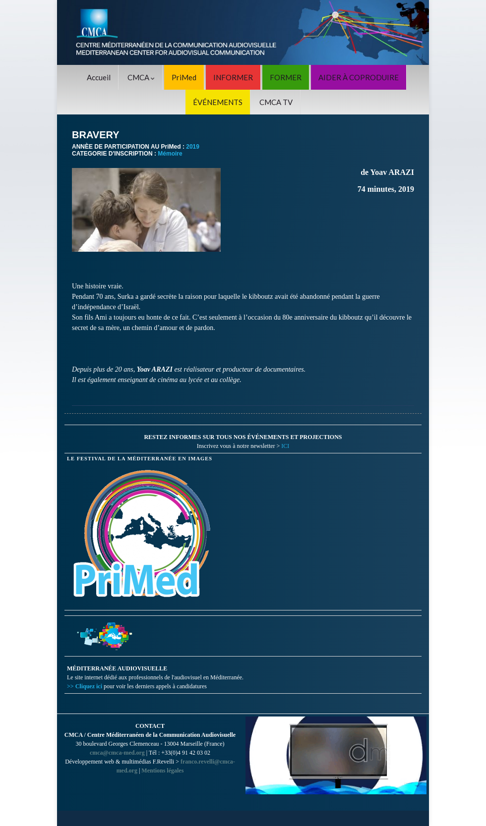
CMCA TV (276, 102)
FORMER (286, 77)
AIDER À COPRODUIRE (358, 77)
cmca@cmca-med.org (117, 752)
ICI (285, 445)
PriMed (184, 77)
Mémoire (170, 153)
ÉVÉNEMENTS (218, 102)
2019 (192, 146)
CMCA (141, 77)
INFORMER (233, 77)
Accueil (99, 77)
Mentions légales (162, 770)
